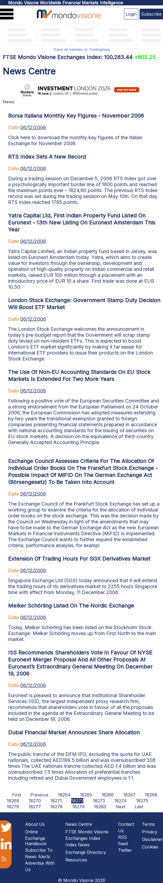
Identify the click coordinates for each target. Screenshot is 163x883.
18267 (129, 794)
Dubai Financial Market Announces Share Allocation (74, 732)
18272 (77, 800)
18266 (107, 794)
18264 (64, 794)
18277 (35, 806)
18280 (100, 806)
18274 (120, 800)
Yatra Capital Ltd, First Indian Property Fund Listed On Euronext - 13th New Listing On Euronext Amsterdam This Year (81, 222)
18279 (78, 806)
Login (131, 14)
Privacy (149, 831)
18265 (86, 794)
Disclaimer (152, 839)
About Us (35, 824)
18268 (151, 794)
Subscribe (151, 14)
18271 (56, 800)
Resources (76, 859)
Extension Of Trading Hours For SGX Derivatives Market (79, 558)
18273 (99, 800)
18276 (13, 806)
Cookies (150, 847)
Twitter (125, 850)
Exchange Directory (85, 852)
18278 (56, 806)
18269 (13, 800)
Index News (77, 844)
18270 (35, 800)
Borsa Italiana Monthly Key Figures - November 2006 (76, 115)
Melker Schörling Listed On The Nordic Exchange (71, 605)
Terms (148, 824)
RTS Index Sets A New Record (47, 157)
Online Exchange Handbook (36, 837)
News (8, 101)
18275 (142, 800)
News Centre (78, 824)
